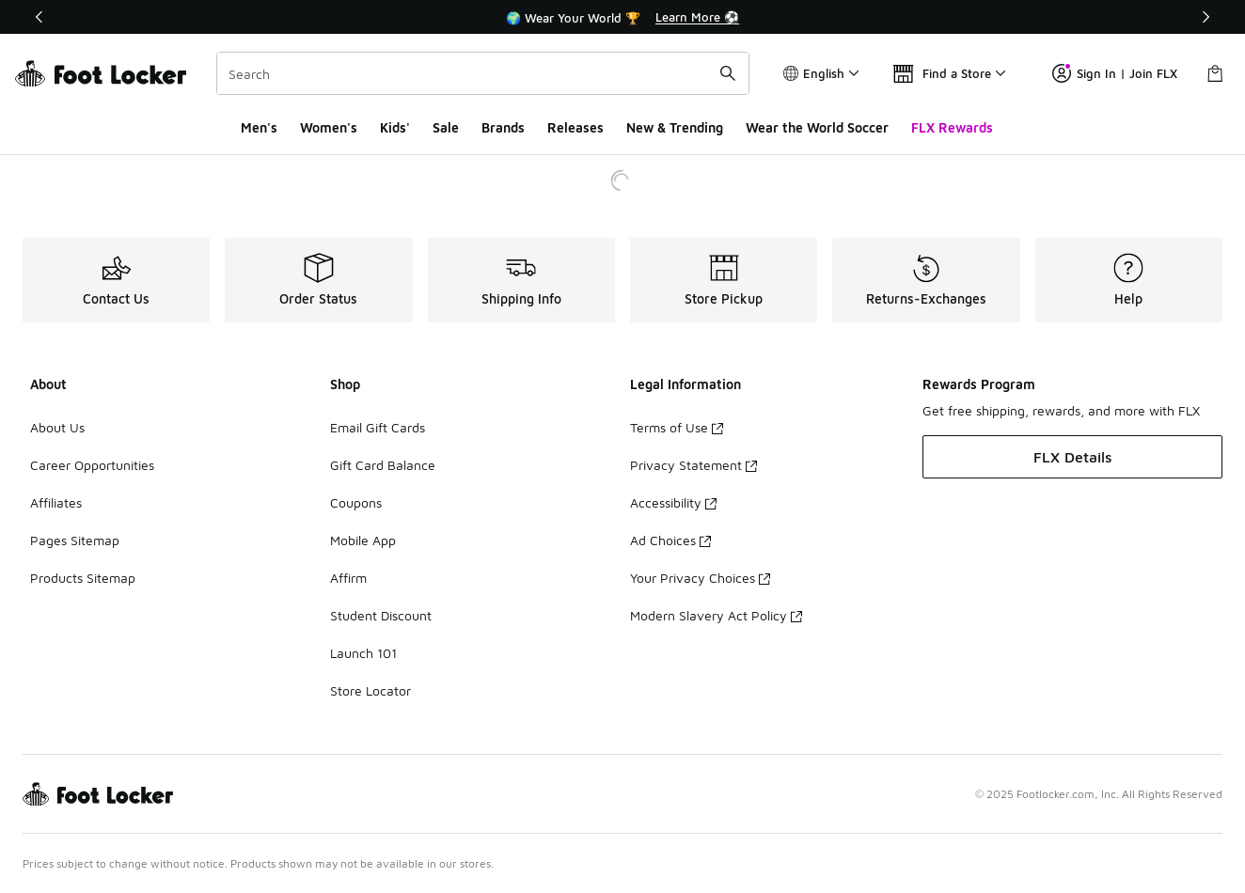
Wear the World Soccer (817, 127)
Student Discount (381, 615)
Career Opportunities (92, 465)
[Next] (1205, 17)
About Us (57, 427)
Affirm (348, 578)
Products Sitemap (82, 578)
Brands (503, 127)
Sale (446, 127)
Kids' (395, 127)
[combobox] (483, 73)
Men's (259, 127)
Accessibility (673, 502)
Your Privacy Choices (700, 578)
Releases (575, 127)
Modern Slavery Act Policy (716, 615)
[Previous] (39, 17)
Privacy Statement (693, 465)
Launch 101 (363, 653)
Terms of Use (676, 427)
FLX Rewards (952, 127)
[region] (622, 17)
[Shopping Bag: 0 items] (1215, 73)
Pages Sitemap (74, 540)
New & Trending (674, 127)
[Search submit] (728, 73)
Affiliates (56, 502)
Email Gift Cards (377, 427)
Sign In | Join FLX (1114, 73)
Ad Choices (670, 540)
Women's (328, 127)
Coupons (356, 502)
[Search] (483, 73)
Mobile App (363, 540)
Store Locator (370, 690)
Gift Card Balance (382, 465)
